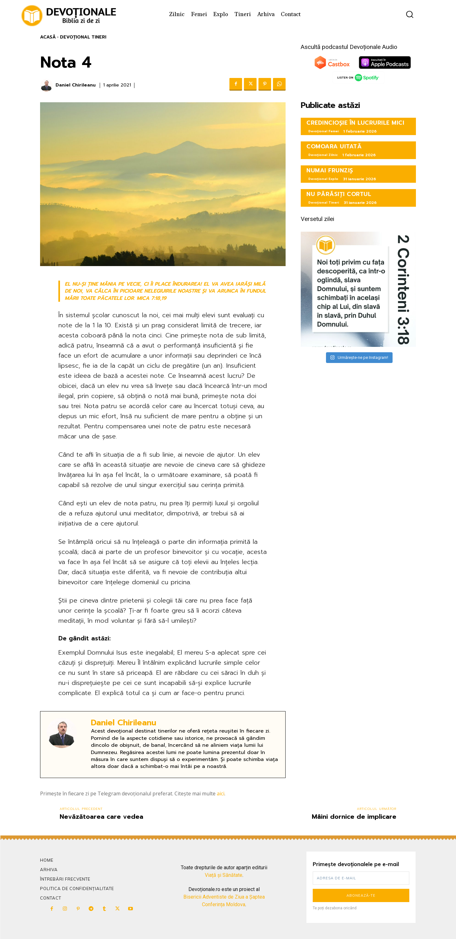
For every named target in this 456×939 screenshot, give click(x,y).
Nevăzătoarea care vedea (101, 816)
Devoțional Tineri (83, 37)
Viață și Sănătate (223, 875)
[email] (361, 878)
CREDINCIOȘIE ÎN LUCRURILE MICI (355, 122)
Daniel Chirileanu (76, 85)
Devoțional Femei (323, 131)
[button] (410, 14)
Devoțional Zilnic (323, 154)
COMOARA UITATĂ (334, 146)
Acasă (48, 37)
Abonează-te (361, 895)
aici (220, 793)
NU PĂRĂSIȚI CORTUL (338, 194)
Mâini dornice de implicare (354, 816)
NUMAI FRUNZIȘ (329, 170)
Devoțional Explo (323, 178)
